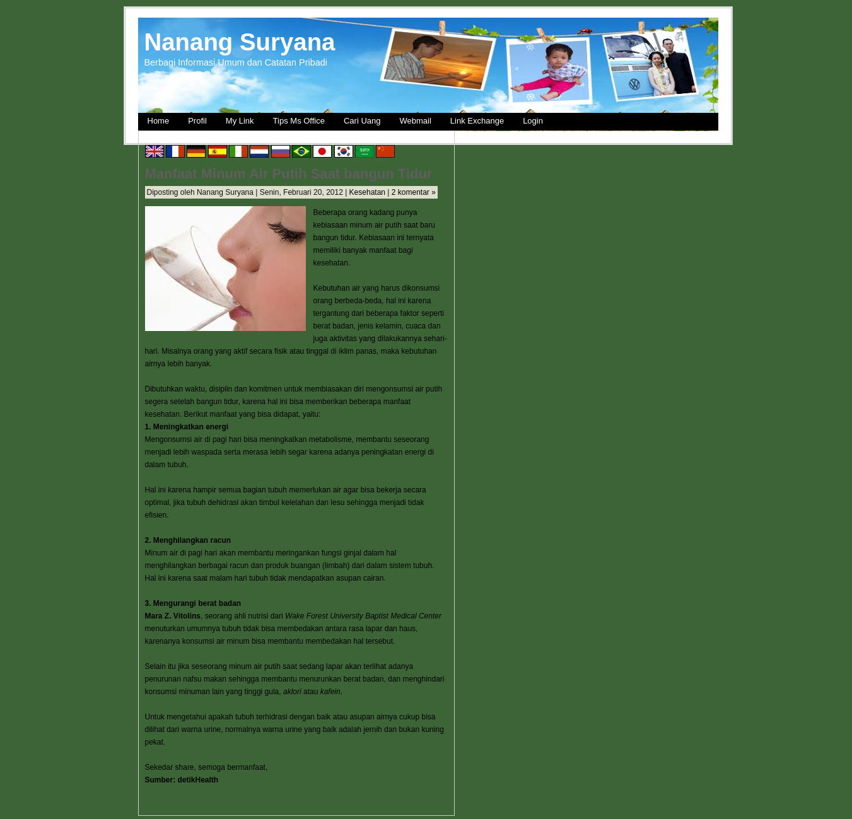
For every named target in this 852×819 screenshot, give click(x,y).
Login (533, 120)
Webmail (415, 120)
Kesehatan (367, 192)
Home (159, 120)
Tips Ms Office (299, 120)
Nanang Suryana (240, 41)
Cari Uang (362, 120)
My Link (240, 120)
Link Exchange (477, 120)
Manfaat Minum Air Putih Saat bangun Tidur (289, 174)
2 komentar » (414, 192)
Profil (197, 120)
